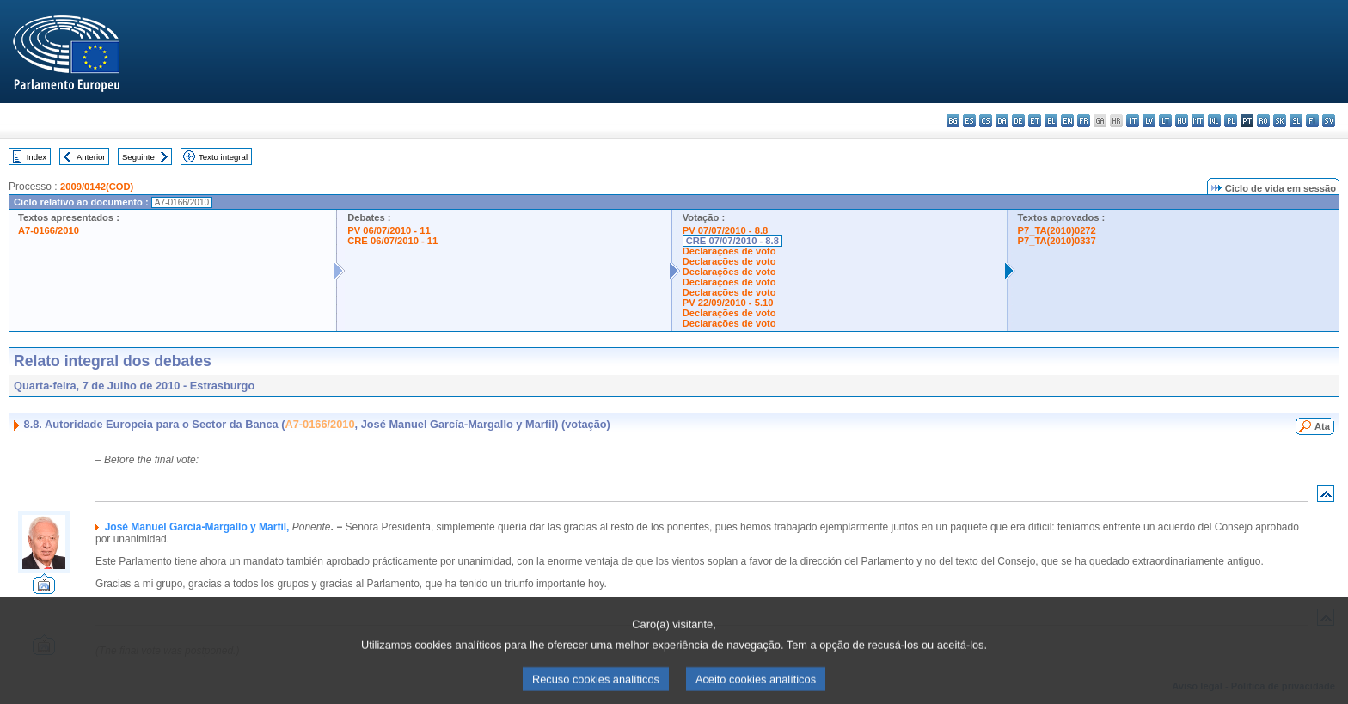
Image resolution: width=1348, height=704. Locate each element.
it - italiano (1132, 120)
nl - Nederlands (1214, 120)
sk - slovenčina (1279, 120)
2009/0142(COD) (96, 186)
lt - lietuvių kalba (1165, 120)
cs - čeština (985, 120)
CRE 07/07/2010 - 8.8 (732, 241)
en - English (1067, 120)
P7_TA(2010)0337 (1057, 241)
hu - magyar (1181, 120)
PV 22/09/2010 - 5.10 (728, 302)
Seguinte (138, 157)
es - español (969, 120)
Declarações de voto (729, 251)
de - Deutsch (1018, 120)
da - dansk (1002, 120)
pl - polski (1230, 120)
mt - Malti (1198, 120)
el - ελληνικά (1051, 120)
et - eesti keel (1034, 120)
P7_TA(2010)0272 (1057, 230)
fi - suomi (1312, 120)
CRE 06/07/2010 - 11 (392, 241)
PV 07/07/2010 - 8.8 (726, 230)
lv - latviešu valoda (1149, 120)
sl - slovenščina (1296, 120)
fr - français (1083, 120)
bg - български (953, 120)
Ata (1322, 426)
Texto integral (223, 157)
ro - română (1263, 120)
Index (36, 157)
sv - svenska (1328, 120)
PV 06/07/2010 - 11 (388, 230)
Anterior (91, 157)
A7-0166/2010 (48, 230)
